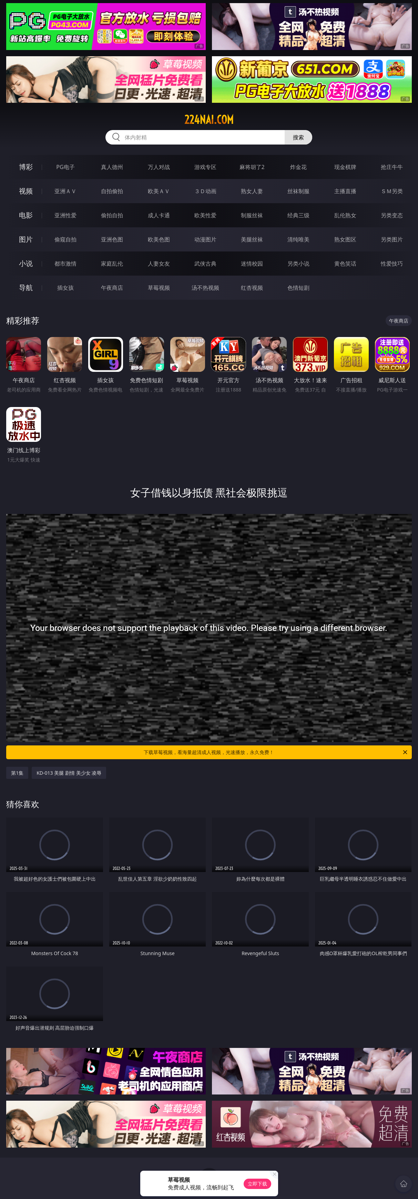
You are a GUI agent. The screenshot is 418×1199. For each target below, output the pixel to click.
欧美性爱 (205, 215)
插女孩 (65, 287)
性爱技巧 (392, 263)
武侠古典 (205, 263)
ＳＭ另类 (392, 191)
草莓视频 (159, 287)
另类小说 (298, 263)
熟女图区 (345, 239)
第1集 (17, 773)
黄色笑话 (345, 263)
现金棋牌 (345, 167)
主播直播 (345, 191)
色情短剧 (298, 287)
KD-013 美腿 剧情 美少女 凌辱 (69, 773)
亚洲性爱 (65, 215)
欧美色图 (159, 239)
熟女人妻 (252, 191)
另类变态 (392, 215)
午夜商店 (112, 287)
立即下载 (257, 1183)
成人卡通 (159, 215)
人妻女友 (159, 263)
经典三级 (298, 215)
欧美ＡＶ (159, 191)
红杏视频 (252, 287)
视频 (26, 191)
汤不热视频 (205, 287)
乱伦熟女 (345, 215)
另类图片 (392, 239)
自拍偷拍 (112, 191)
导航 (26, 287)
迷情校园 (252, 263)
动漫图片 (205, 239)
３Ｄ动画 (205, 191)
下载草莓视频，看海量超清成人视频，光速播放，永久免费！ (276, 752)
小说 (26, 263)
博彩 (26, 166)
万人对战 (159, 167)
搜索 (298, 137)
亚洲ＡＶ (65, 191)
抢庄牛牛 (392, 167)
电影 (26, 215)
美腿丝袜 (252, 239)
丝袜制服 (298, 191)
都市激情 (65, 263)
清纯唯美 (298, 239)
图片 (26, 239)
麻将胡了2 (252, 167)
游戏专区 (205, 167)
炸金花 (298, 167)
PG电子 (65, 167)
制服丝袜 (252, 215)
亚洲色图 (112, 239)
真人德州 (112, 167)
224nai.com (209, 120)
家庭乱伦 (112, 263)
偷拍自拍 (112, 215)
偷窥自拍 (65, 239)
